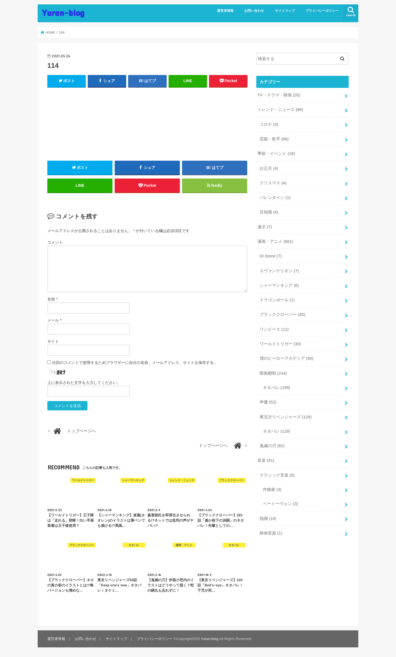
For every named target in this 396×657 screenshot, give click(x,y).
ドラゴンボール (277, 298)
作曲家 (272, 486)
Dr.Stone (271, 255)
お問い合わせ (254, 11)
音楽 (265, 457)
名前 (52, 299)
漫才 (264, 226)
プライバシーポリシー (322, 11)
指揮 (268, 515)
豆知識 (269, 211)
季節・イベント (276, 153)
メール (54, 320)
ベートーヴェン (280, 501)
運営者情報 (225, 11)
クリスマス (273, 182)
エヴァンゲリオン (279, 269)
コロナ (269, 124)
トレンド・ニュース (280, 109)
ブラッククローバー (282, 313)
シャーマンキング (279, 284)
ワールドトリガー (280, 342)
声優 (268, 400)
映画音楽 (271, 530)
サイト (53, 341)
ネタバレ (276, 385)
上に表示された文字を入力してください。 (83, 383)
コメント (55, 243)
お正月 (269, 167)
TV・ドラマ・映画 (278, 95)
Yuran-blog (63, 12)
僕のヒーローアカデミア (287, 356)
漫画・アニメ (275, 240)
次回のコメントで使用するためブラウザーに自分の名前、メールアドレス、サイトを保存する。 (135, 363)
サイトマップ (285, 11)
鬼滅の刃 (272, 443)
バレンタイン (275, 196)
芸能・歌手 (274, 139)
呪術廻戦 (273, 371)
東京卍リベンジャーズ (286, 414)
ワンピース (274, 327)
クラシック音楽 (277, 472)
